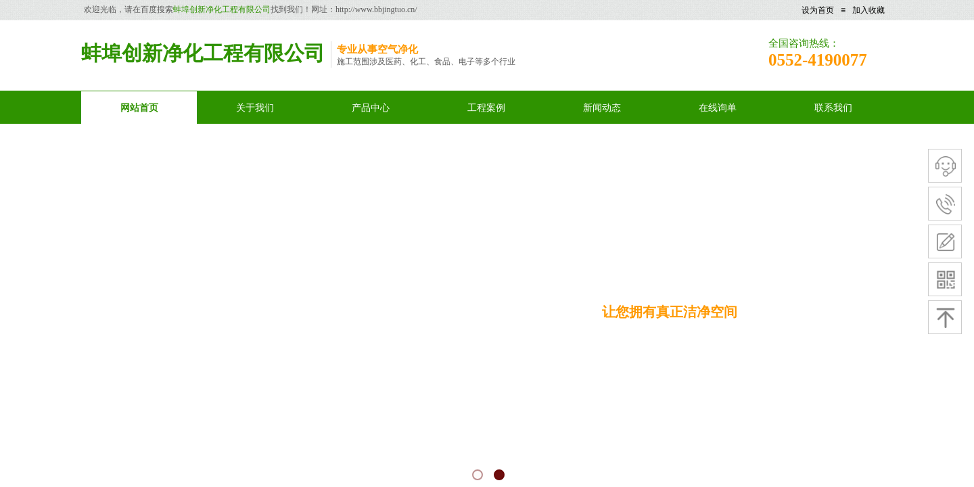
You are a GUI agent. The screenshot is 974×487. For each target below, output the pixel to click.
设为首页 (818, 10)
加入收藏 (868, 10)
